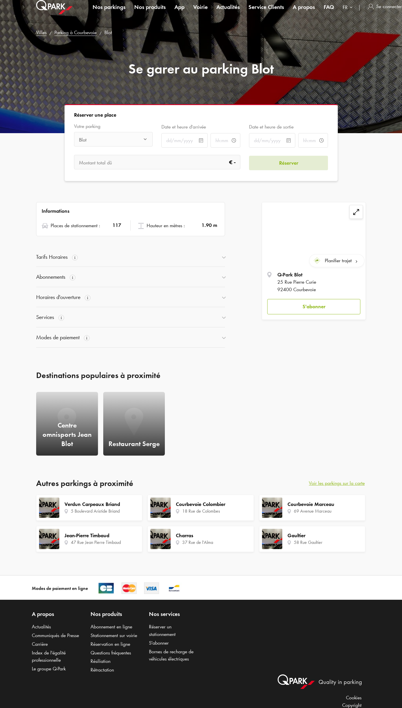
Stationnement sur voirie (114, 635)
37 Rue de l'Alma (197, 542)
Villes (41, 32)
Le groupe (49, 668)
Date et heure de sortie (271, 127)
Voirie (200, 12)
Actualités (228, 12)
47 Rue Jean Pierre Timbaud (96, 542)
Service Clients (266, 12)
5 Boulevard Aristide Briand (95, 511)
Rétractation (102, 670)
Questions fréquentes (111, 653)
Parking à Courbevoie (75, 32)
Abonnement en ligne (111, 626)
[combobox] (349, 13)
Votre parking (87, 126)
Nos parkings (109, 12)
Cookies (354, 697)
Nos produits (150, 12)
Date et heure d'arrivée (183, 127)
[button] (313, 306)
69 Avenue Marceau (312, 511)
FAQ (329, 12)
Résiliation (100, 661)
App (179, 12)
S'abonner (314, 306)
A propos (304, 12)
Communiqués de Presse (55, 635)
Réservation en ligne (110, 644)
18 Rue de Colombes (201, 511)
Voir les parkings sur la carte (337, 483)
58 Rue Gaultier (308, 542)
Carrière (40, 644)
